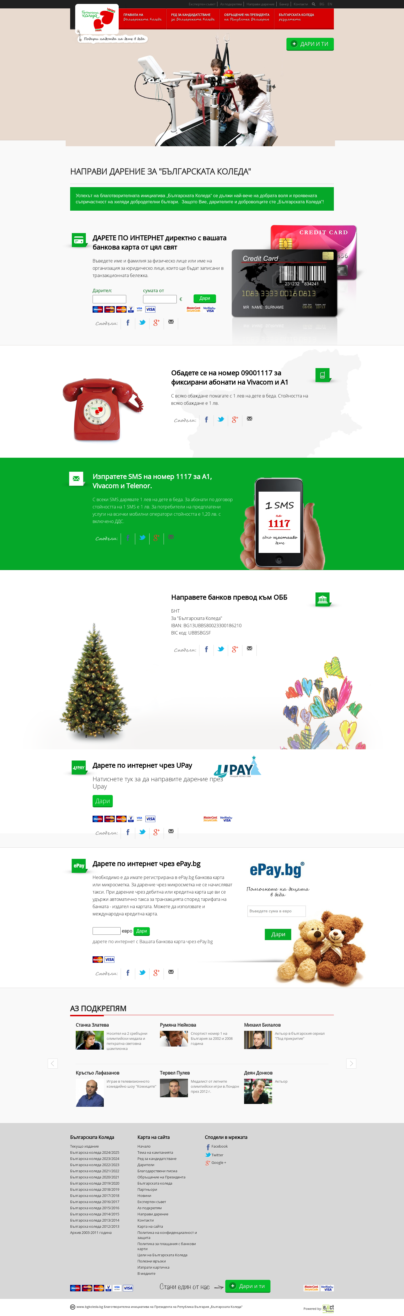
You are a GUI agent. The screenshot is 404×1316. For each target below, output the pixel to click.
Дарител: (109, 295)
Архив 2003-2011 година (91, 1232)
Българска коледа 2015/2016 (94, 1207)
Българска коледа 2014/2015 (94, 1214)
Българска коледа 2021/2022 (94, 1170)
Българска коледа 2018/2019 (94, 1189)
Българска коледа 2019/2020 (94, 1183)
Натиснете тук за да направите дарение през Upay (158, 782)
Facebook (216, 1146)
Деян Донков (258, 1073)
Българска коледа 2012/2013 (94, 1226)
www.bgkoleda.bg (90, 1307)
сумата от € (162, 295)
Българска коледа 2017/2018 (94, 1195)
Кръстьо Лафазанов (97, 1073)
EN (330, 4)
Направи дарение (261, 4)
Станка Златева (92, 1025)
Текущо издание (84, 1146)
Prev (53, 1064)
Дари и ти (314, 44)
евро (127, 931)
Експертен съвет (202, 4)
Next (351, 1064)
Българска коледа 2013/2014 (94, 1220)
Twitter (214, 1154)
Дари (102, 800)
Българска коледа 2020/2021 (94, 1177)
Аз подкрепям (231, 4)
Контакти (301, 4)
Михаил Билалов (262, 1025)
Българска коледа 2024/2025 (94, 1152)
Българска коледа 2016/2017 (94, 1201)
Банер (284, 4)
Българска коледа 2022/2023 (94, 1164)
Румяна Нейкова (178, 1025)
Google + (215, 1163)
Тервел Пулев (175, 1073)
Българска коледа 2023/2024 (94, 1158)
